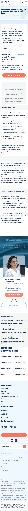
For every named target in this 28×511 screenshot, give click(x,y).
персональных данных (19, 507)
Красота (11, 4)
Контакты (4, 401)
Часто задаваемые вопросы (9, 396)
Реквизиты (4, 463)
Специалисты (7, 407)
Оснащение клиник (7, 399)
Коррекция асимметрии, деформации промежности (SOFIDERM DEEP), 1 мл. (12, 324)
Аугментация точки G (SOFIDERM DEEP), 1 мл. (13, 320)
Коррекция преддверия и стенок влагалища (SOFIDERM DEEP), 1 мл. (13, 328)
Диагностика (17, 4)
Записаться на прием (14, 75)
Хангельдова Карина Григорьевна (12, 280)
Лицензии (4, 388)
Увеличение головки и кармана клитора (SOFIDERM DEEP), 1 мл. (12, 342)
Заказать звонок (6, 430)
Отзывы (9, 283)
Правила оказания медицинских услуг (11, 457)
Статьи (4, 417)
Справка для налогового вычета (10, 467)
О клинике (6, 385)
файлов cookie (9, 507)
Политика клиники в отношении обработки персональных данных (13, 452)
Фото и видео (5, 393)
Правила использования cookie (10, 460)
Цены (4, 410)
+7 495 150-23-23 (14, 96)
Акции (23, 4)
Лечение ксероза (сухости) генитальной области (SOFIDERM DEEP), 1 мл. (12, 337)
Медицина (5, 4)
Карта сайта (4, 470)
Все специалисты (14, 305)
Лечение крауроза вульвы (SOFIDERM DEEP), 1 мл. (13, 333)
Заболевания (7, 421)
